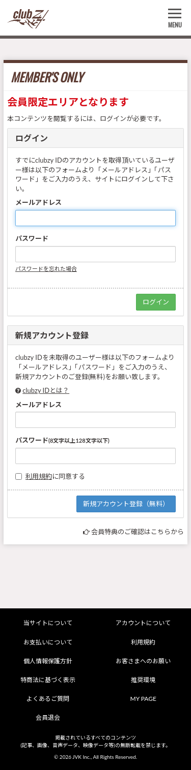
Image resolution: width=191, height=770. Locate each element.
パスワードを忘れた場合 (46, 268)
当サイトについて (47, 623)
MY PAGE (143, 698)
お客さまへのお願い (143, 661)
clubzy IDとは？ (45, 390)
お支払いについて (47, 642)
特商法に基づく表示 (47, 680)
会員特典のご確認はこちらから (137, 532)
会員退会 (48, 717)
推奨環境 (143, 680)
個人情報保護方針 (47, 661)
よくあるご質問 (47, 698)
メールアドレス (38, 202)
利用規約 (38, 476)
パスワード (31, 238)
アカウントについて (143, 623)
